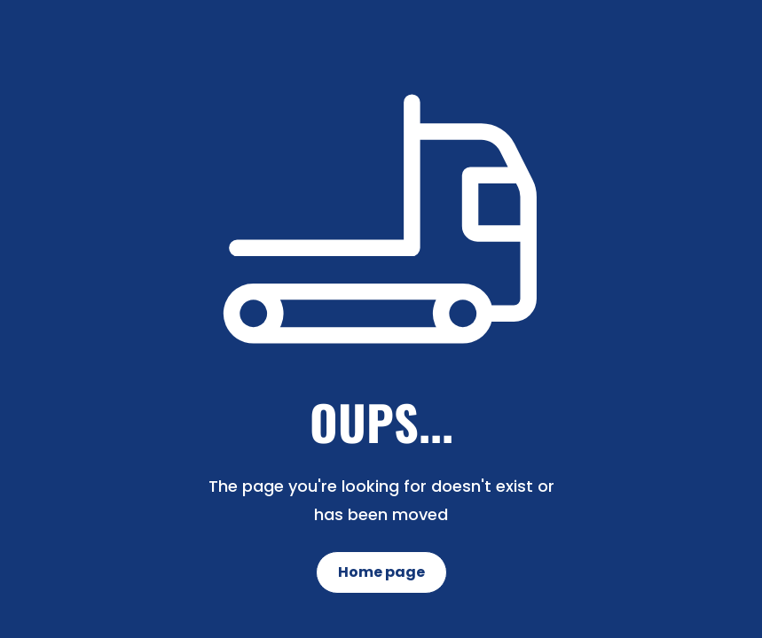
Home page (381, 572)
